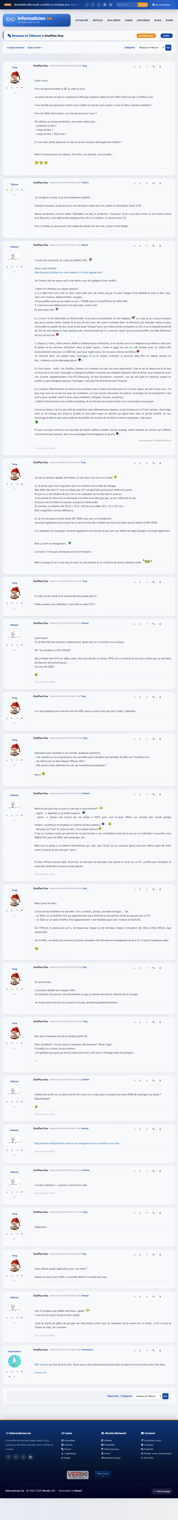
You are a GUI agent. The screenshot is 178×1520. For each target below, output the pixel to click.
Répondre (112, 1396)
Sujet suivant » (34, 47)
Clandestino (14, 1351)
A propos (147, 1444)
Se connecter (162, 4)
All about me (40, 1372)
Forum (66, 1449)
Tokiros (14, 184)
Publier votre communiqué (156, 1453)
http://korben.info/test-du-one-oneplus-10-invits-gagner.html (68, 272)
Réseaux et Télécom (26, 35)
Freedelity (108, 1444)
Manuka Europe (111, 1457)
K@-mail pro (41, 1364)
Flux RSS (147, 1457)
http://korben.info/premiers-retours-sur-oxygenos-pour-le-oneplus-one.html (77, 1143)
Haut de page (162, 1491)
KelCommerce (110, 1449)
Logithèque (68, 1453)
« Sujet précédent (16, 47)
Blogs (65, 1457)
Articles (67, 1444)
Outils (166, 35)
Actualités (68, 1440)
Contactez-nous (151, 1440)
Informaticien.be (15, 1490)
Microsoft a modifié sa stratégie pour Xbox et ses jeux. (59, 4)
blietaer (14, 246)
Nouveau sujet (146, 35)
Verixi (105, 1453)
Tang (14, 67)
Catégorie (129, 47)
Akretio (106, 1440)
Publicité (147, 1449)
